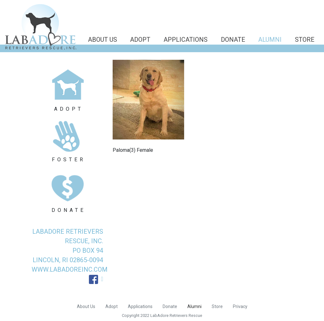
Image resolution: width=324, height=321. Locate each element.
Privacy (240, 306)
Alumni (270, 39)
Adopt (140, 39)
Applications (186, 39)
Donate (233, 39)
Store (305, 39)
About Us (102, 39)
